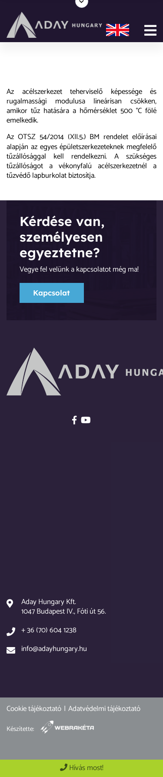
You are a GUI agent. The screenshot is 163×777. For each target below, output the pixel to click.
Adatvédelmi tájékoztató (104, 709)
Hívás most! (81, 768)
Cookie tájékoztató (34, 709)
